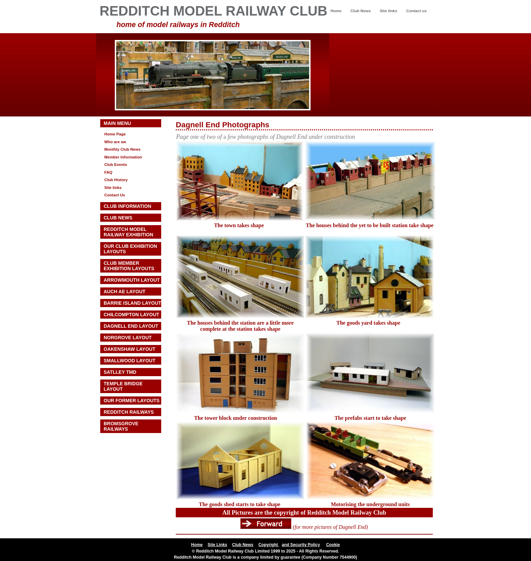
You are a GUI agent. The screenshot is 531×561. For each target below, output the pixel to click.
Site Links (217, 544)
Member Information (123, 157)
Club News (361, 10)
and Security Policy (301, 544)
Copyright (268, 544)
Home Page (115, 134)
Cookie (333, 544)
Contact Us (114, 195)
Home (336, 10)
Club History (116, 179)
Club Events (115, 164)
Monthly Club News (122, 149)
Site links (388, 10)
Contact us (416, 10)
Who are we (115, 141)
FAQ (108, 172)
